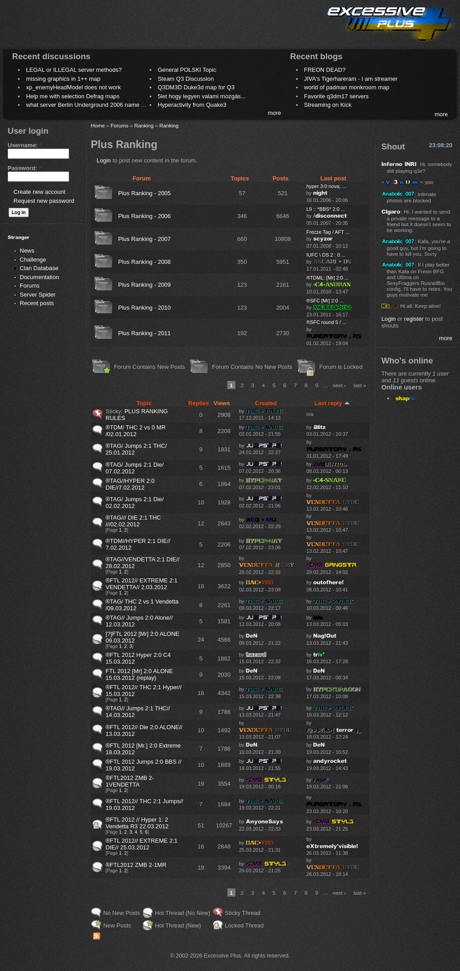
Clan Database (39, 268)
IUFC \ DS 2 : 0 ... (325, 255)
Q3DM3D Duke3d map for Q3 (196, 87)
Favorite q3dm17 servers (336, 96)
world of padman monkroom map (346, 87)
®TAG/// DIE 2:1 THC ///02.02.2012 (133, 521)
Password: (24, 168)
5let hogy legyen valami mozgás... (202, 96)
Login (104, 160)
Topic (144, 403)
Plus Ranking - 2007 (144, 239)
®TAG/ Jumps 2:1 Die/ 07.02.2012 (135, 468)
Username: (25, 145)
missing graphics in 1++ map (63, 78)
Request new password (43, 200)
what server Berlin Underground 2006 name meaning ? (97, 104)
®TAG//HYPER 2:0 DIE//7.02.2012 (130, 484)
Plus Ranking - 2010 (144, 307)
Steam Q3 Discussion (186, 78)
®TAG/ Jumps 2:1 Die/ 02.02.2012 (135, 502)
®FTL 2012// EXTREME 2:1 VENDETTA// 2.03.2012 (141, 583)
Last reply (332, 403)
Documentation (39, 277)
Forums (30, 285)
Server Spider (37, 294)
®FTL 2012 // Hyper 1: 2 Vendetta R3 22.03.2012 (137, 823)
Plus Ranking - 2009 (144, 284)
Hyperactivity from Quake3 (192, 104)
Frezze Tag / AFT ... (327, 232)
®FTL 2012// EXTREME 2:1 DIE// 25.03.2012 (141, 844)
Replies (198, 403)
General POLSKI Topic (187, 69)
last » (360, 385)
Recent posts (37, 303)
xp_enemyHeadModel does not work (73, 87)
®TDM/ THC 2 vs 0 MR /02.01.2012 (136, 430)
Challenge (33, 259)
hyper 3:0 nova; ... (326, 186)
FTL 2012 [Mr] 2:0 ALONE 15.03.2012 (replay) (139, 674)
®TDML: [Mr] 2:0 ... (327, 277)
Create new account (39, 191)
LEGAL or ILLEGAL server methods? (74, 69)
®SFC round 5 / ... (326, 322)
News (27, 250)
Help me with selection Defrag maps (72, 96)
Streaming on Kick (328, 104)
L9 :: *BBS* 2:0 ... (325, 209)
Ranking (144, 125)
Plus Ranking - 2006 (144, 216)
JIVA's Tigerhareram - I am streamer (351, 78)
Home (98, 125)
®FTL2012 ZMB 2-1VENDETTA (130, 781)
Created (266, 403)
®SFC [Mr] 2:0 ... (325, 300)
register (414, 318)
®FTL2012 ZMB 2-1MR (136, 865)
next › (339, 385)
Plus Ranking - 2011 (144, 333)
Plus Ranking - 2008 (144, 261)
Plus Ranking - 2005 (144, 193)
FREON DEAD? (324, 69)
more (274, 112)
